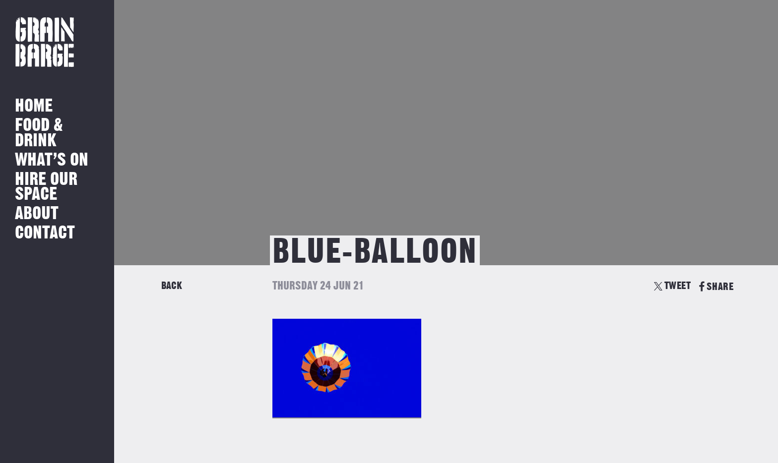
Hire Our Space (46, 187)
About (37, 214)
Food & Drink (39, 133)
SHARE (716, 287)
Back (171, 286)
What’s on (51, 160)
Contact (45, 233)
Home (34, 106)
